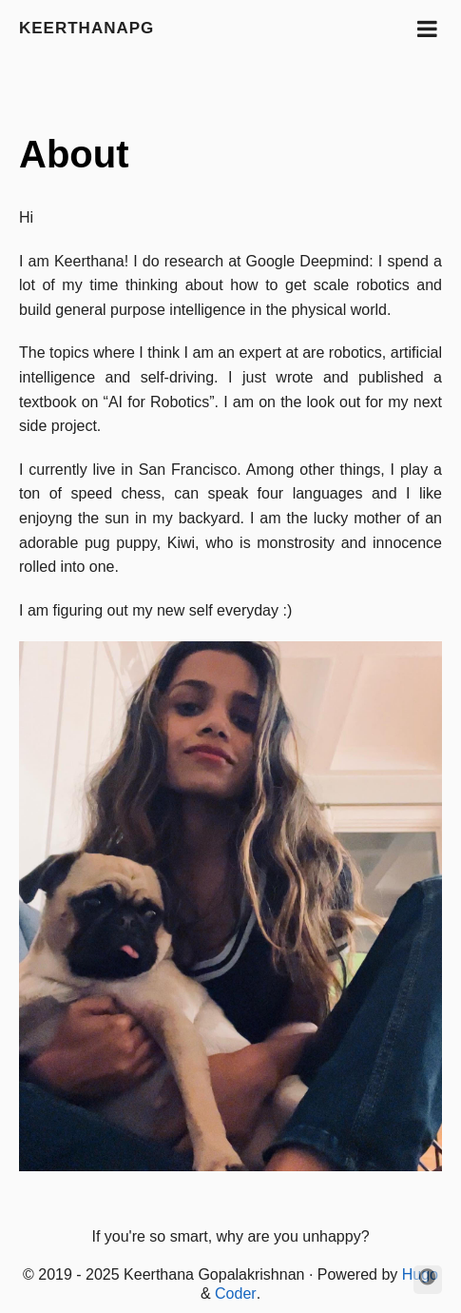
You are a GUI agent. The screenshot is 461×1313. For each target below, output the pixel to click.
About (74, 154)
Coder (236, 1293)
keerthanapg (86, 28)
